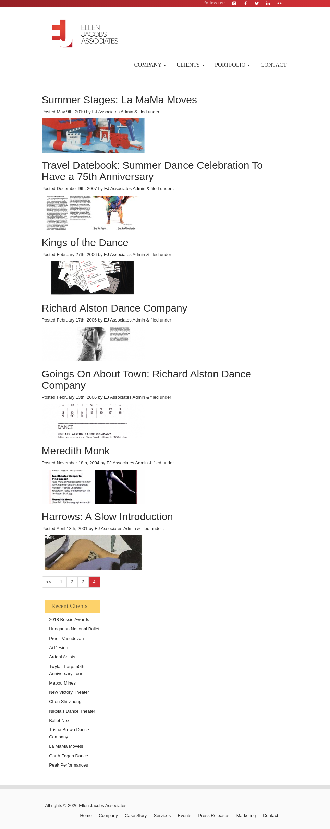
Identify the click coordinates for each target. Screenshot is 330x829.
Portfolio (232, 64)
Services (162, 815)
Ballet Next (60, 720)
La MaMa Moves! (66, 746)
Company (150, 64)
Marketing (246, 815)
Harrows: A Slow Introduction (107, 516)
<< (48, 581)
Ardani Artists (62, 656)
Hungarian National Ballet (74, 628)
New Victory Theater (69, 692)
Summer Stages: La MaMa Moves (119, 99)
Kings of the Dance (85, 242)
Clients (190, 64)
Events (185, 815)
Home (86, 815)
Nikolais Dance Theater (72, 711)
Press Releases (214, 815)
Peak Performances (68, 765)
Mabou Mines (62, 683)
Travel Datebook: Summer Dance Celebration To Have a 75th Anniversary (152, 171)
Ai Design (58, 647)
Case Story (136, 815)
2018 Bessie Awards (69, 619)
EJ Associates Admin (112, 111)
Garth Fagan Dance (68, 755)
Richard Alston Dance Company (114, 308)
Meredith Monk (76, 450)
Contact (273, 64)
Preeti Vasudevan (66, 638)
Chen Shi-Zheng (65, 701)
